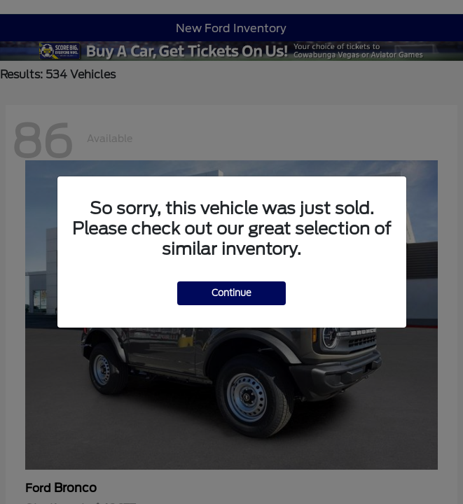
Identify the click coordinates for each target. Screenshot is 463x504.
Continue (231, 293)
